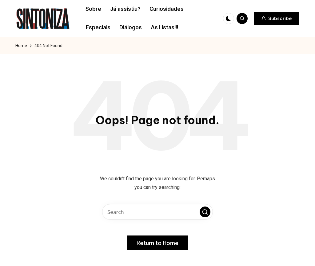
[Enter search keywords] (157, 212)
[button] (277, 18)
